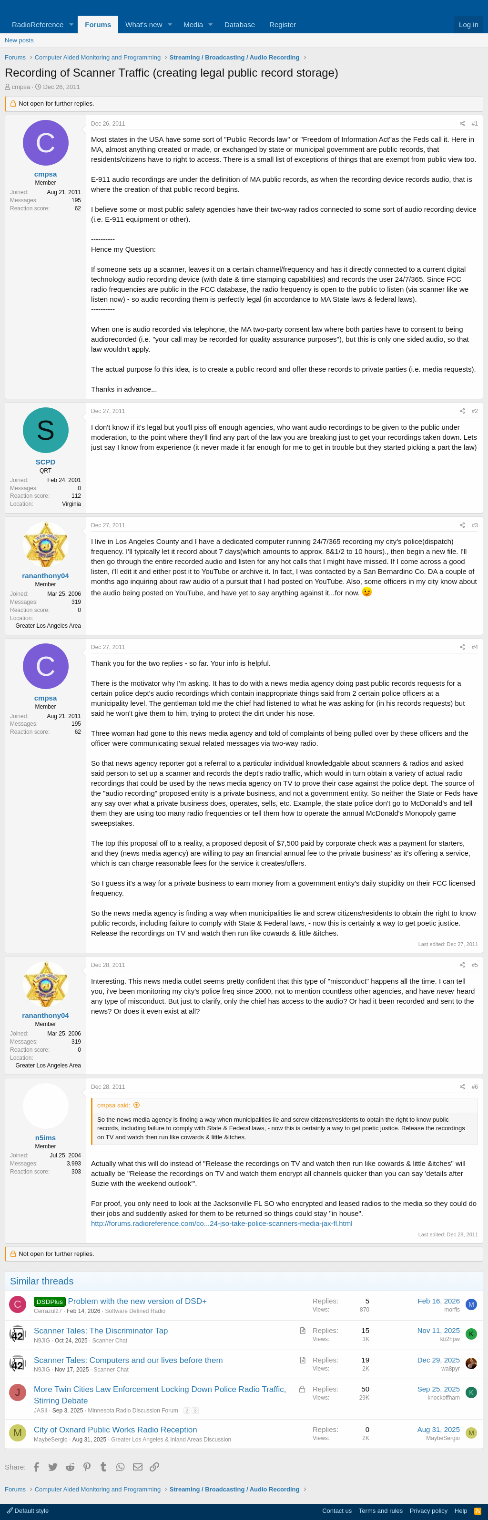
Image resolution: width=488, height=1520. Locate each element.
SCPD (46, 462)
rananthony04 (45, 576)
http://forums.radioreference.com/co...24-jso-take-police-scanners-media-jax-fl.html (222, 1223)
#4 (475, 647)
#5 (475, 965)
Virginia (71, 504)
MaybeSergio (51, 1439)
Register (282, 24)
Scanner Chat (109, 1340)
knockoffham (443, 1397)
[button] (71, 24)
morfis (452, 1309)
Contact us (337, 1510)
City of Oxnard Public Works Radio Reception (115, 1429)
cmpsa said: (113, 1105)
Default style (28, 1510)
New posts (19, 40)
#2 (475, 411)
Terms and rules (381, 1510)
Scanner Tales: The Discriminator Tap (101, 1330)
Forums (98, 24)
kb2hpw (450, 1339)
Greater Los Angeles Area (48, 625)
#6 (475, 1087)
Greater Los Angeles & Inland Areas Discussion (171, 1439)
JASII (41, 1410)
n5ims (45, 1138)
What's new (143, 24)
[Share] (462, 123)
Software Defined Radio (135, 1311)
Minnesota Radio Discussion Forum (133, 1410)
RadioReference (37, 24)
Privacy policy (428, 1510)
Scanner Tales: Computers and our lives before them (128, 1360)
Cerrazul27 (48, 1311)
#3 (475, 525)
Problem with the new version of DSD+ (137, 1301)
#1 (475, 123)
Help (461, 1510)
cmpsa (21, 86)
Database (239, 24)
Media (193, 24)
